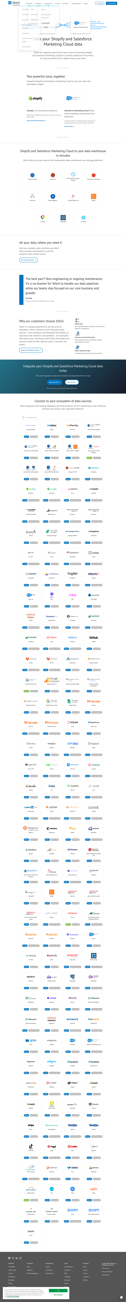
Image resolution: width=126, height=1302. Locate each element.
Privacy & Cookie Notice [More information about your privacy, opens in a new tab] (13, 1296)
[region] (36, 1293)
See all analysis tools (28, 260)
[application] (121, 1297)
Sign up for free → (54, 382)
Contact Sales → (72, 382)
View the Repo (69, 126)
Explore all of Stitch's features (31, 350)
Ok (58, 1290)
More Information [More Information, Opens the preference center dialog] (58, 1295)
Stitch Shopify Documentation (36, 120)
